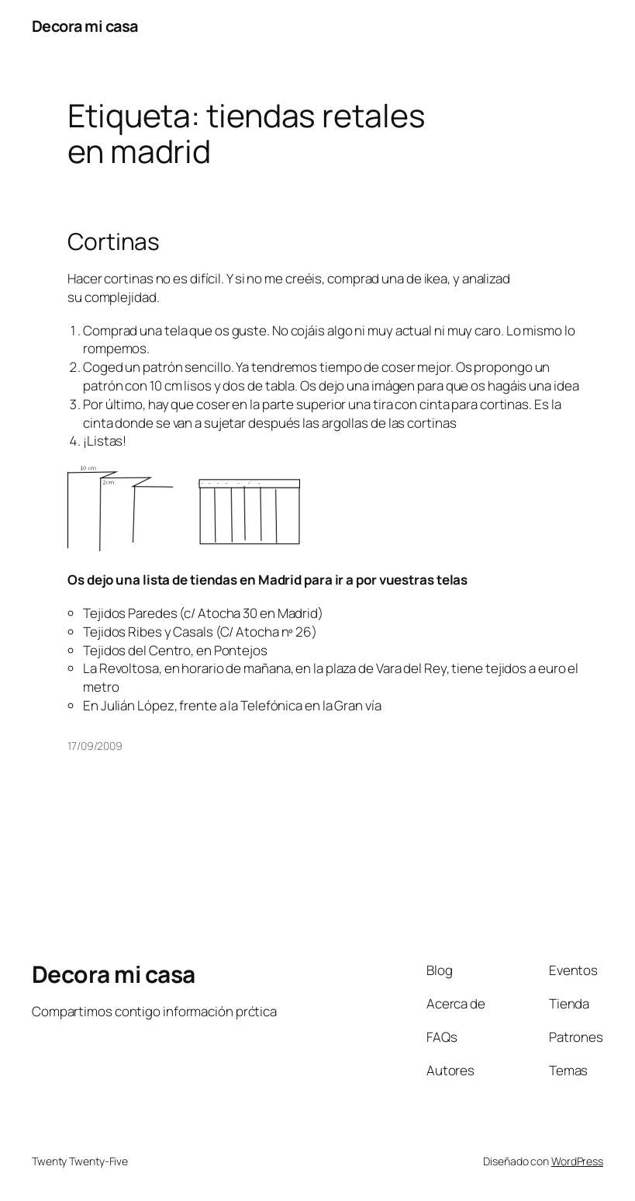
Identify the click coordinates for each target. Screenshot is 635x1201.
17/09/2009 (95, 745)
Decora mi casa (85, 26)
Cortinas (113, 241)
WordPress (577, 1161)
